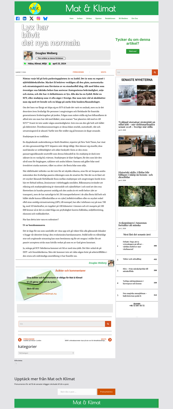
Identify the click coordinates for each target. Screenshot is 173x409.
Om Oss (135, 18)
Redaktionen (110, 18)
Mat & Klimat (90, 8)
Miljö (44, 63)
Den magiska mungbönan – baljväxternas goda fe (135, 294)
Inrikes (79, 18)
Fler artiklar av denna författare (50, 58)
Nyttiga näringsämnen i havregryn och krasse (133, 282)
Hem (72, 18)
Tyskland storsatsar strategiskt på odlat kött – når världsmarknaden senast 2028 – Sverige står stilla (136, 124)
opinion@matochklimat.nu (42, 293)
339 (155, 283)
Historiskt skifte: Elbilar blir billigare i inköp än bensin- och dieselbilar (135, 175)
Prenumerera (106, 391)
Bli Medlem (123, 18)
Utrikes (89, 18)
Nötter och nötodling (132, 259)
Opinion (98, 18)
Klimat (38, 63)
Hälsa (31, 63)
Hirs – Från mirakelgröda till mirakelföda (135, 270)
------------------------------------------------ (19, 402)
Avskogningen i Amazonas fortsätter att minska (132, 224)
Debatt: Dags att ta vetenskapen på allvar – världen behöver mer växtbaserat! (133, 245)
